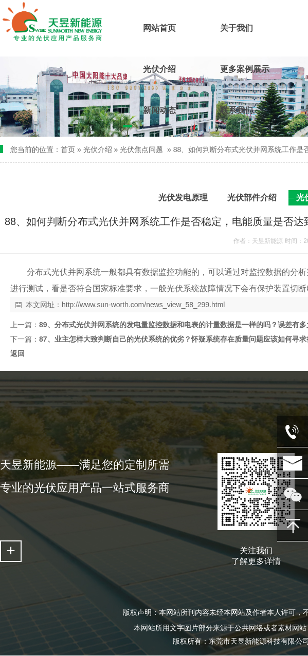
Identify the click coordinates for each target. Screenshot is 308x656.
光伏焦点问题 (141, 149)
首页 (68, 149)
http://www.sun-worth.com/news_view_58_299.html (143, 305)
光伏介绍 (97, 149)
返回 (17, 353)
